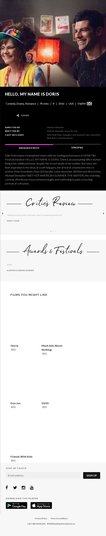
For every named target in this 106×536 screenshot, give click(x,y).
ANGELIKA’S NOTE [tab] (29, 147)
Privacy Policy (41, 518)
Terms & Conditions (59, 518)
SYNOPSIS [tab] (77, 147)
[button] (2, 214)
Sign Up (91, 475)
